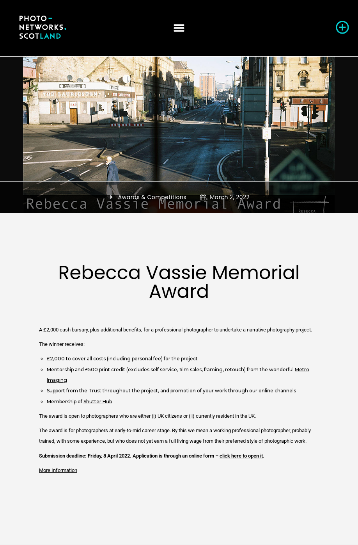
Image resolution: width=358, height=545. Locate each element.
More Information (58, 470)
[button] (179, 28)
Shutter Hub (97, 401)
